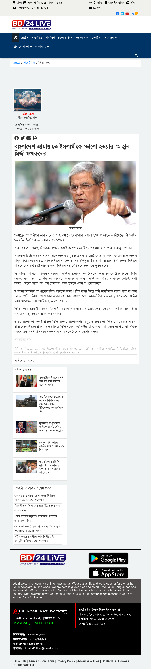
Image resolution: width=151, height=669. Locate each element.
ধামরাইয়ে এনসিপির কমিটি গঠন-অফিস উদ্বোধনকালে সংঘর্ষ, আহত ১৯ (50, 467)
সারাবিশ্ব (50, 38)
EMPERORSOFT (44, 623)
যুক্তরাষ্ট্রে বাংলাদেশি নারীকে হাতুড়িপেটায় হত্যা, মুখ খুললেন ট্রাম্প (51, 426)
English (96, 3)
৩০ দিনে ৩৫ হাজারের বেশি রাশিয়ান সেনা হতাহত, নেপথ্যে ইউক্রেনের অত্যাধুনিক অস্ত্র (51, 404)
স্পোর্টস (96, 38)
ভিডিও (94, 8)
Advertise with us (88, 661)
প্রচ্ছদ (17, 63)
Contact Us (109, 661)
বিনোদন (110, 38)
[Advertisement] (79, 76)
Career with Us (24, 665)
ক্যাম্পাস (82, 38)
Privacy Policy (66, 661)
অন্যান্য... (42, 47)
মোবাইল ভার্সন (114, 3)
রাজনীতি (37, 38)
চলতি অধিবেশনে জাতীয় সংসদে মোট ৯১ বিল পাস (51, 446)
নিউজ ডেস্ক (27, 113)
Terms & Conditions (42, 661)
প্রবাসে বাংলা (23, 47)
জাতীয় (24, 38)
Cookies (123, 661)
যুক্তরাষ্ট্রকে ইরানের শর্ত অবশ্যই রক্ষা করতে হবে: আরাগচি (51, 381)
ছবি (130, 3)
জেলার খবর (65, 38)
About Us (20, 661)
